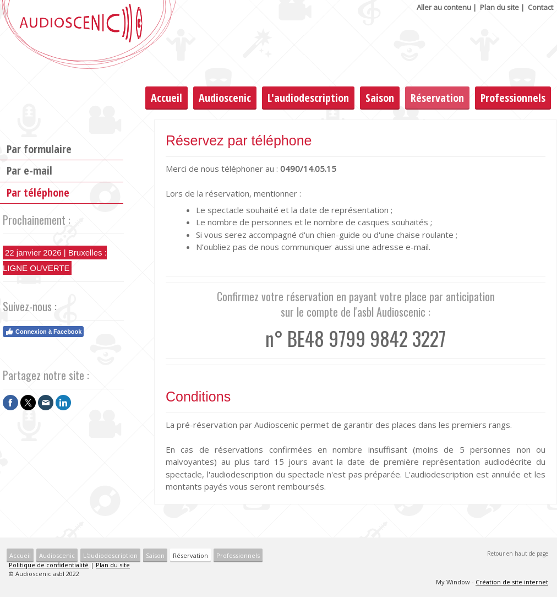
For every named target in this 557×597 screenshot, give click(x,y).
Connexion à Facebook (43, 331)
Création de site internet (512, 582)
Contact (540, 7)
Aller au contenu (444, 7)
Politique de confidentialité (49, 565)
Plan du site (499, 7)
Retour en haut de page (517, 553)
